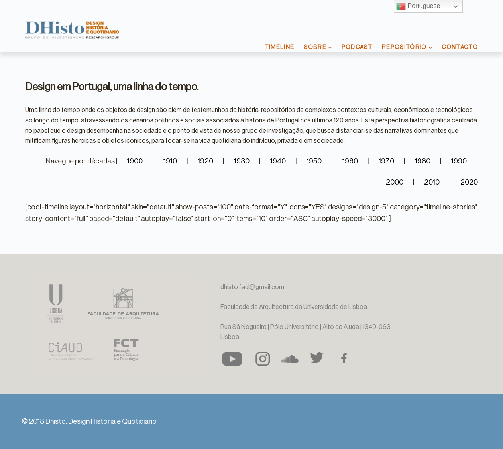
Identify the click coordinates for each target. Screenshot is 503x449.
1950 (314, 161)
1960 (350, 161)
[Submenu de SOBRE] (330, 47)
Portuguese (418, 6)
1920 (205, 161)
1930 (242, 161)
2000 (394, 182)
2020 (469, 182)
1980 (422, 161)
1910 (170, 161)
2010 (432, 182)
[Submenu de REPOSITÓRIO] (430, 47)
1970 (386, 161)
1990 (459, 161)
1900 (135, 161)
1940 (278, 161)
